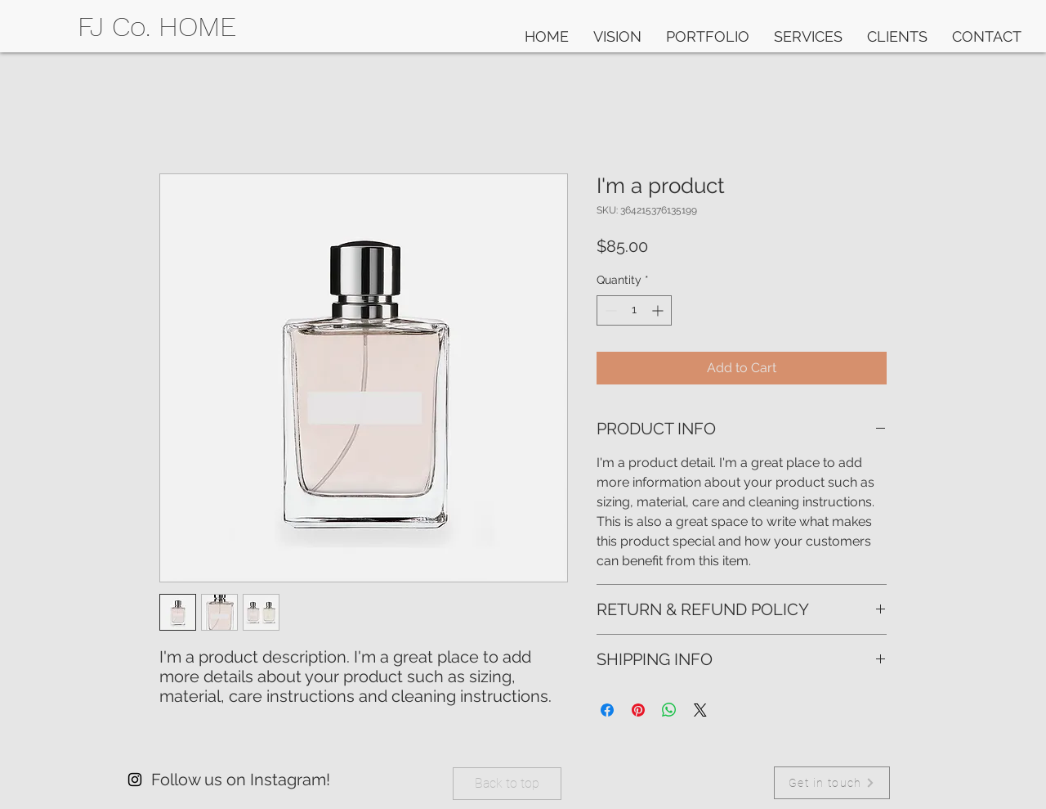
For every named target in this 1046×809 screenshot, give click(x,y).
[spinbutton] (634, 310)
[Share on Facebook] (607, 710)
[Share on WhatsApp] (669, 710)
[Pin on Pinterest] (638, 710)
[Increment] (659, 310)
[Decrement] (609, 310)
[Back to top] (507, 783)
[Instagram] (135, 780)
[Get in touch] (832, 782)
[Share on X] (700, 710)
